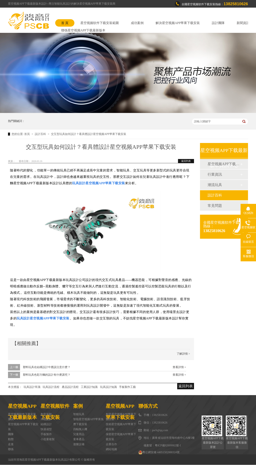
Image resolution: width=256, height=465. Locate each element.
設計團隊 (218, 23)
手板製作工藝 (127, 387)
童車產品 (78, 439)
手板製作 (46, 434)
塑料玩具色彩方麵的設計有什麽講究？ (46, 374)
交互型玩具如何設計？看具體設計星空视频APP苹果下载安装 (88, 134)
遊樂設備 (78, 444)
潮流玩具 (215, 185)
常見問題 (215, 206)
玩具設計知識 (108, 387)
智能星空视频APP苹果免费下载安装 (88, 422)
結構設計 (46, 424)
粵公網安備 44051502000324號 (159, 452)
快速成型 (46, 429)
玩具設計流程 (51, 387)
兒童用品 (78, 434)
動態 (11, 439)
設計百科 (41, 134)
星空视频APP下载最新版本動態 (224, 164)
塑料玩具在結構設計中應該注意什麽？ (46, 367)
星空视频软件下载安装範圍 (99, 23)
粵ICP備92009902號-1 (168, 445)
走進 (11, 444)
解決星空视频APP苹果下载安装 (178, 23)
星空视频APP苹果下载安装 (23, 427)
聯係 (11, 449)
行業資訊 (215, 174)
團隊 (11, 434)
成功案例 (137, 23)
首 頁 (64, 23)
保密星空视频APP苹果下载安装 (121, 437)
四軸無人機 (80, 429)
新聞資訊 (243, 23)
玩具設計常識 (32, 387)
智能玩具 (78, 414)
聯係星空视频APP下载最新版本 (83, 30)
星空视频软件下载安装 (22, 414)
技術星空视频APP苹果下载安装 (121, 427)
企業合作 (111, 444)
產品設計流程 (70, 387)
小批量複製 (48, 439)
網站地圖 (111, 449)
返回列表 (186, 161)
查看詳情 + (179, 367)
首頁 (27, 134)
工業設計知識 (89, 387)
